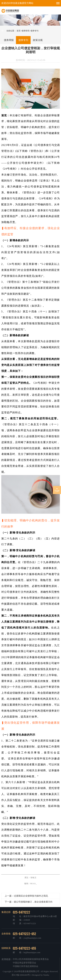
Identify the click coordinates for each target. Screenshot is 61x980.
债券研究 (25, 31)
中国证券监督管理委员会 (24, 962)
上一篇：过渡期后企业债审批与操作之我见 (26, 896)
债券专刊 (23, 40)
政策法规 (38, 40)
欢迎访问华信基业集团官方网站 (17, 3)
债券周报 (9, 40)
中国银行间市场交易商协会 (25, 966)
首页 (18, 31)
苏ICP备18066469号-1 (22, 975)
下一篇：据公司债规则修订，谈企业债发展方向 (29, 902)
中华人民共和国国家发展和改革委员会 (31, 959)
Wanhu (46, 975)
